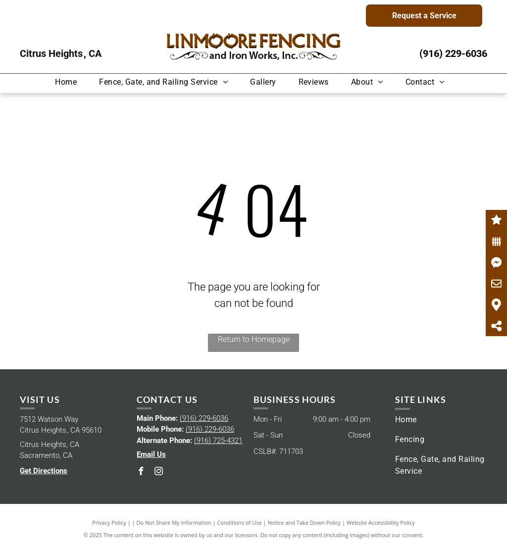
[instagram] (158, 472)
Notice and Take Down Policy (304, 522)
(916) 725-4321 (218, 440)
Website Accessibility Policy (381, 522)
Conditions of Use (239, 522)
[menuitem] (70, 82)
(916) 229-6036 (453, 53)
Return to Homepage (254, 339)
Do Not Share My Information (174, 522)
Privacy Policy (109, 522)
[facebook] (140, 472)
